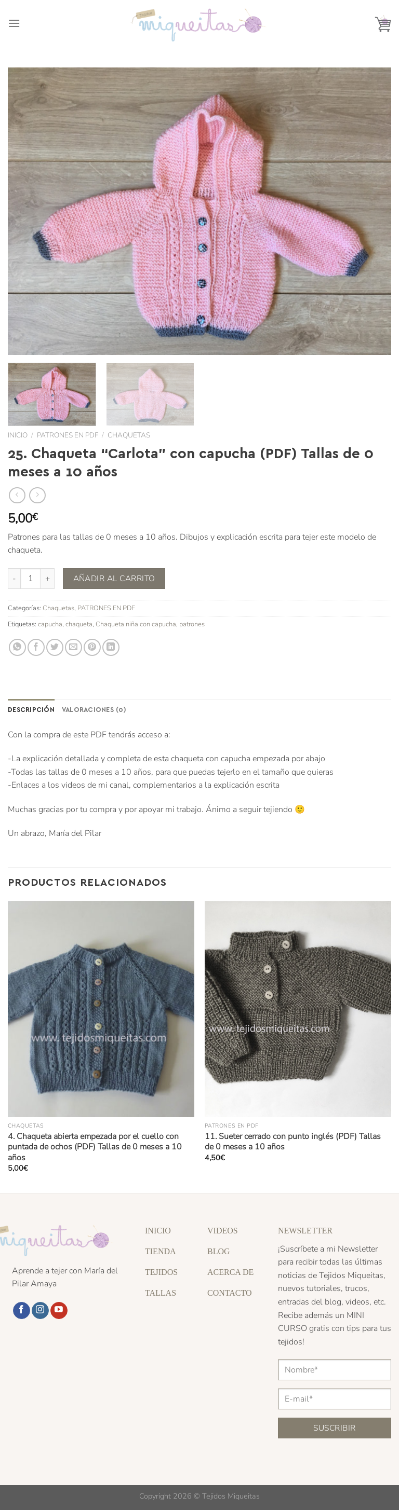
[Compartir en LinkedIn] (110, 647)
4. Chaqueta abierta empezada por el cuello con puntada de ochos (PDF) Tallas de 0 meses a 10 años (95, 1147)
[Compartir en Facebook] (36, 647)
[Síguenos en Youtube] (59, 1311)
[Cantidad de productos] (30, 578)
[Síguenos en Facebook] (21, 1311)
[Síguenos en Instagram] (40, 1311)
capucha (50, 624)
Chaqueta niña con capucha (136, 624)
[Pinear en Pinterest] (92, 647)
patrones (192, 624)
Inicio (18, 435)
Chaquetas (129, 435)
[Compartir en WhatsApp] (17, 647)
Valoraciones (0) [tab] (94, 709)
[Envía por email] (73, 647)
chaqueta (78, 624)
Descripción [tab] (31, 709)
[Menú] (14, 23)
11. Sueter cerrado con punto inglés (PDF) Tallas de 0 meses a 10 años (293, 1141)
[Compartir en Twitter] (54, 647)
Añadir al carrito (114, 578)
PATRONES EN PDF (67, 435)
